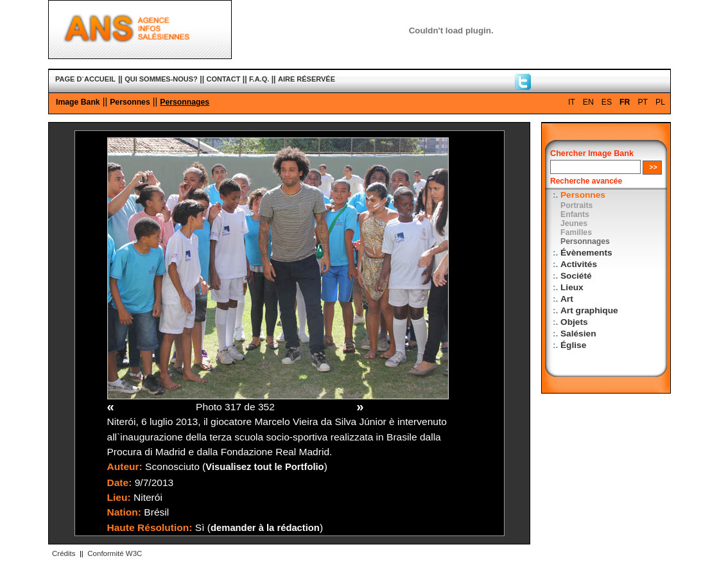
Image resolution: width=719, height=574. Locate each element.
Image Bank (78, 102)
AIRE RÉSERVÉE (306, 79)
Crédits (63, 553)
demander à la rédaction (265, 528)
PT (642, 102)
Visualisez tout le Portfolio (264, 467)
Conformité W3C (114, 553)
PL (660, 102)
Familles (576, 232)
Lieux (572, 287)
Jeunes (573, 223)
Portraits (576, 205)
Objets (574, 322)
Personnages (184, 102)
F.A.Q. (259, 79)
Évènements (586, 252)
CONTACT (224, 79)
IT (571, 102)
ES (607, 102)
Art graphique (589, 310)
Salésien (578, 333)
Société (576, 276)
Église (573, 345)
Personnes (130, 102)
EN (588, 102)
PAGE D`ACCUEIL (85, 79)
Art (566, 299)
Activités (578, 264)
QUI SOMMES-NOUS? (161, 79)
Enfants (574, 214)
